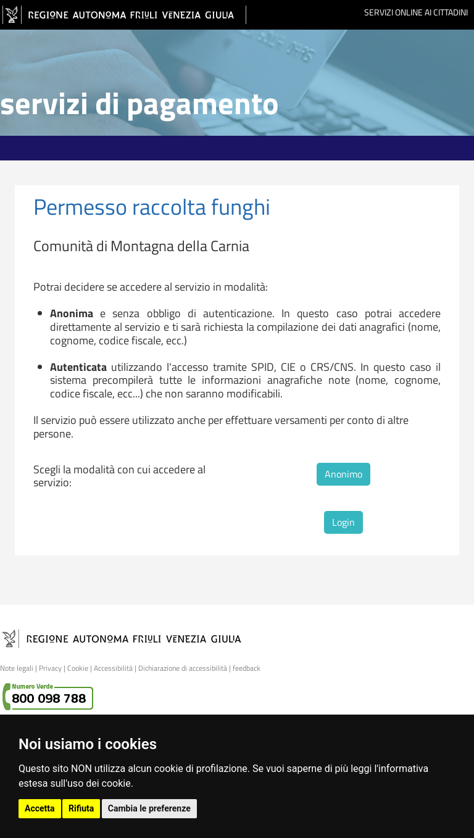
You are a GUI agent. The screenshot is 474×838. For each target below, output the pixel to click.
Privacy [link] (50, 668)
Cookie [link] (77, 668)
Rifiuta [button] (81, 808)
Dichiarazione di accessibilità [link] (182, 668)
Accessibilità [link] (113, 668)
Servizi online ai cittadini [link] (416, 12)
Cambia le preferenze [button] (149, 808)
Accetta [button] (40, 808)
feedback (246, 668)
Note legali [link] (16, 668)
